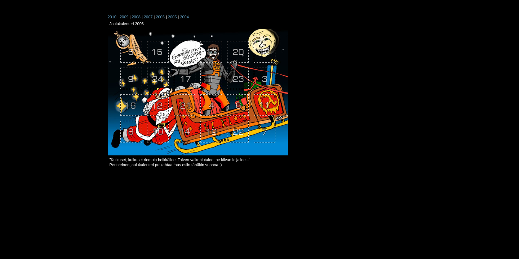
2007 (148, 17)
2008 (136, 17)
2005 (172, 17)
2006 (160, 17)
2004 (184, 17)
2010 (112, 17)
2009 (124, 17)
